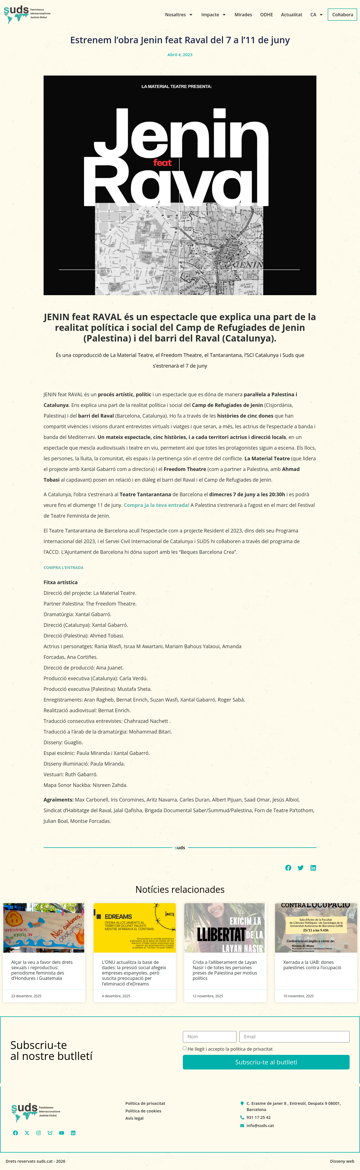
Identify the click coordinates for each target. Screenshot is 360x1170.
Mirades (243, 15)
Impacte (213, 15)
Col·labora (342, 15)
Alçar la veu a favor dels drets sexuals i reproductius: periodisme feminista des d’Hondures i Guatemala (42, 970)
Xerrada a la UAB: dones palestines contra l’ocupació (312, 965)
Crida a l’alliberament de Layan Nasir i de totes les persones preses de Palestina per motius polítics (225, 970)
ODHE (266, 15)
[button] (288, 868)
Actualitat (291, 15)
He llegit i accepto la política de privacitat (230, 1049)
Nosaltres (179, 15)
